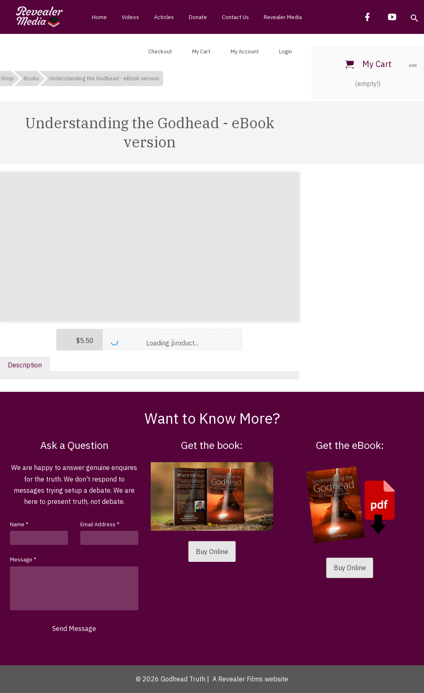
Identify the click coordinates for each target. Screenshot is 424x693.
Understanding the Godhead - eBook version (104, 78)
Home (99, 17)
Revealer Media (283, 17)
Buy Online (212, 551)
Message (23, 559)
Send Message (74, 628)
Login (285, 51)
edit (413, 65)
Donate (198, 17)
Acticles (164, 17)
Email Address (99, 524)
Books (31, 78)
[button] (414, 17)
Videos (130, 17)
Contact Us (235, 17)
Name (19, 524)
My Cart (200, 51)
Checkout (159, 51)
